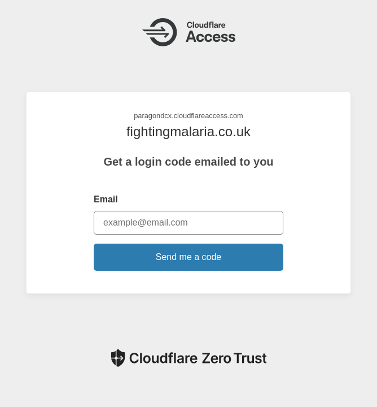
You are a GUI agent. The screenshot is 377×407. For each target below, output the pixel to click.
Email (106, 199)
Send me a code (189, 257)
